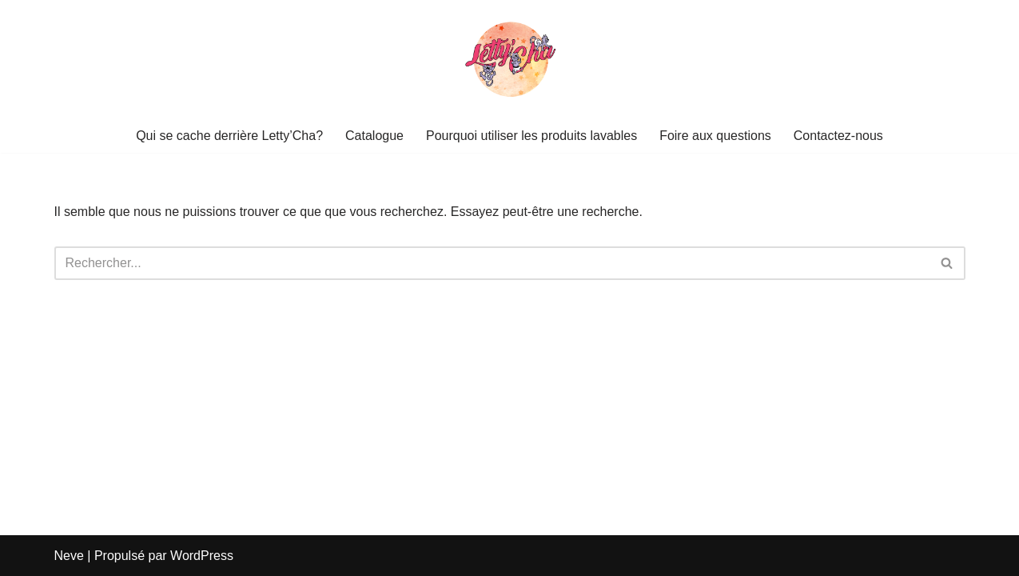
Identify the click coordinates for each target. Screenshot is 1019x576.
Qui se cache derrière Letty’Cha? (229, 135)
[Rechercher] (491, 263)
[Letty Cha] (510, 59)
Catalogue (374, 135)
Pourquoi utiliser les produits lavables (531, 135)
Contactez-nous (838, 135)
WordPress (201, 555)
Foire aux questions (715, 135)
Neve (69, 555)
